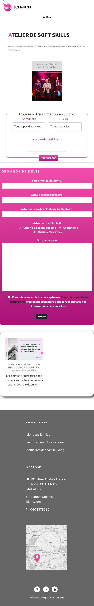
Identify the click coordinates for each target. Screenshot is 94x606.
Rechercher (48, 157)
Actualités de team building (45, 450)
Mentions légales (38, 434)
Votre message (47, 265)
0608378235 (39, 509)
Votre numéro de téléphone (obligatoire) (47, 212)
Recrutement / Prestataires (45, 442)
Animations (29, 118)
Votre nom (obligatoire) (47, 184)
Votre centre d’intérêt (47, 228)
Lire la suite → (31, 384)
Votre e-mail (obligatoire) (47, 198)
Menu (47, 17)
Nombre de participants (47, 139)
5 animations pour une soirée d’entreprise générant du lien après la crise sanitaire (24, 367)
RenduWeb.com (56, 597)
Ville (65, 118)
